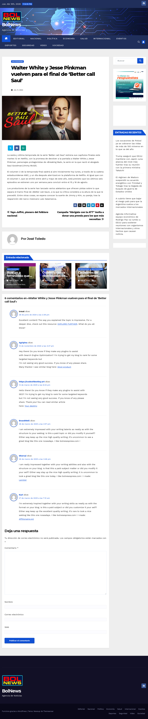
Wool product (64, 367)
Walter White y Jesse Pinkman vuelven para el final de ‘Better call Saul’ (53, 74)
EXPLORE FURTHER (67, 324)
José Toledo (36, 239)
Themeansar (48, 711)
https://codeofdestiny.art (32, 381)
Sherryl (22, 455)
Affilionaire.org (26, 519)
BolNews (11, 24)
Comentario (11, 548)
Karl (21, 495)
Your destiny (31, 406)
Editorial (19, 38)
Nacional (36, 38)
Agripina (23, 342)
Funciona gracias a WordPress (14, 711)
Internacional (102, 38)
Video (43, 45)
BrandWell (24, 420)
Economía (69, 38)
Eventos (121, 38)
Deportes (10, 45)
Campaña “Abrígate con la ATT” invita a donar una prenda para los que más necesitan (80, 216)
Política (52, 38)
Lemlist (22, 480)
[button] (139, 42)
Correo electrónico (14, 614)
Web (7, 627)
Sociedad (58, 45)
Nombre (9, 602)
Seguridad (28, 45)
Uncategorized (17, 61)
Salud (84, 38)
